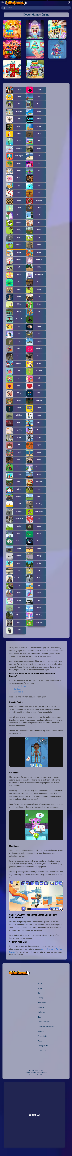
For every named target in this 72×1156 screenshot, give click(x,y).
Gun (13, 342)
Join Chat (34, 1114)
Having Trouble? (43, 1046)
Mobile (13, 408)
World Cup (34, 623)
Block (13, 164)
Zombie (13, 630)
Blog (33, 164)
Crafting (13, 230)
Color (13, 215)
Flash (33, 305)
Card (13, 193)
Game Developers (44, 1022)
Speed (13, 549)
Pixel (13, 460)
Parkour (34, 438)
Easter (13, 275)
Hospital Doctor (20, 686)
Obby (33, 423)
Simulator (14, 512)
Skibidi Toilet (14, 519)
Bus (13, 186)
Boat (33, 171)
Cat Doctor (18, 689)
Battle (34, 149)
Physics (34, 445)
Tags (39, 1017)
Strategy (34, 556)
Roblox (13, 490)
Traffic (34, 578)
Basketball (14, 149)
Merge (13, 401)
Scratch (13, 504)
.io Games (41, 1012)
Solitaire (13, 541)
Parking (13, 438)
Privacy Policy (43, 1036)
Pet (13, 445)
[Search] (36, 7)
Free (33, 319)
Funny (34, 327)
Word (13, 623)
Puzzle (13, 475)
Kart (13, 379)
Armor (13, 134)
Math (33, 393)
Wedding (34, 615)
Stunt (13, 564)
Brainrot (34, 178)
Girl (13, 334)
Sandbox (34, 497)
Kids (33, 379)
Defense (13, 245)
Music (34, 416)
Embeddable (35, 275)
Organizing (14, 430)
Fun (13, 327)
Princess (34, 468)
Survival (34, 564)
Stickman (14, 556)
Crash (34, 230)
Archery (13, 127)
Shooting (34, 504)
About (40, 1041)
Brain (13, 178)
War (13, 608)
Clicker (13, 208)
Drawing (13, 260)
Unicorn (13, 601)
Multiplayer (14, 416)
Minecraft (34, 401)
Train (13, 586)
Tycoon (34, 593)
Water (34, 608)
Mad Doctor (18, 692)
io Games (34, 371)
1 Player (34, 90)
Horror (13, 356)
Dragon (34, 253)
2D (33, 97)
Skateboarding (35, 512)
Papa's (34, 430)
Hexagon (34, 349)
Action (34, 104)
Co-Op (34, 208)
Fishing (13, 305)
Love (33, 386)
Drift (13, 268)
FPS (33, 297)
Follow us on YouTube (36, 1074)
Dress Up (34, 260)
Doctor (14, 253)
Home (13, 90)
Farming (34, 290)
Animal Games (47, 949)
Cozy (33, 223)
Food (33, 312)
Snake (13, 527)
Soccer (34, 534)
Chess (13, 201)
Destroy (34, 245)
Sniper (34, 527)
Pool (13, 468)
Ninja (13, 423)
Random (41, 1031)
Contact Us (42, 1050)
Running (13, 497)
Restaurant (34, 482)
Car (33, 186)
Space (34, 541)
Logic (13, 386)
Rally (13, 482)
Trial (33, 586)
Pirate (34, 453)
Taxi (33, 571)
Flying (13, 312)
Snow (13, 534)
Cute (33, 238)
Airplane (34, 112)
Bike (33, 156)
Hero (13, 349)
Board (13, 171)
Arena (34, 127)
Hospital (13, 364)
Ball (33, 141)
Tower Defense (14, 578)
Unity (33, 601)
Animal (13, 119)
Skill (33, 519)
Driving (34, 268)
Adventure (14, 112)
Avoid (13, 141)
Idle (13, 371)
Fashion (13, 297)
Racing (34, 475)
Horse (34, 356)
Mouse (34, 408)
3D (13, 104)
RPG (33, 490)
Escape (34, 282)
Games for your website (46, 1027)
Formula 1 (14, 319)
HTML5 (34, 364)
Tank (13, 571)
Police (34, 460)
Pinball (13, 453)
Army (33, 134)
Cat (33, 193)
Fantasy (13, 290)
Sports (34, 549)
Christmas (34, 201)
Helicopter (34, 342)
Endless (13, 282)
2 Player (13, 97)
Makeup (13, 393)
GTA (33, 334)
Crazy (13, 238)
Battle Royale (14, 156)
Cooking (13, 223)
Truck (13, 593)
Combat (34, 215)
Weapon (13, 615)
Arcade (34, 119)
